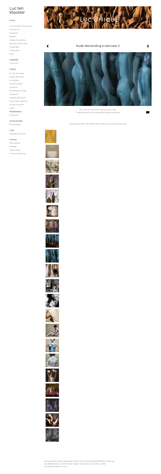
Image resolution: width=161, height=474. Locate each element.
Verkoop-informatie (18, 43)
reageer (13, 146)
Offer (11, 108)
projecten (13, 33)
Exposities (13, 59)
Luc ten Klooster (17, 10)
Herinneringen (15, 83)
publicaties (14, 50)
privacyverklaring (17, 153)
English (12, 20)
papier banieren (16, 77)
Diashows (13, 115)
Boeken (12, 36)
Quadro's (13, 87)
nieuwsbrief (14, 143)
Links (11, 130)
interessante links (17, 133)
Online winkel (15, 121)
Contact (13, 139)
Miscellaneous (15, 111)
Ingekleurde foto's (17, 97)
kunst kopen (15, 124)
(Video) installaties (17, 40)
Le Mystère (14, 80)
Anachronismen (16, 104)
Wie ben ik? (14, 29)
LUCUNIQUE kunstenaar (20, 26)
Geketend (13, 94)
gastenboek (14, 150)
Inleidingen (14, 47)
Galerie (12, 69)
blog (11, 54)
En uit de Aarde (16, 73)
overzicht (14, 63)
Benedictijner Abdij (17, 90)
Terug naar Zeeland (18, 101)
